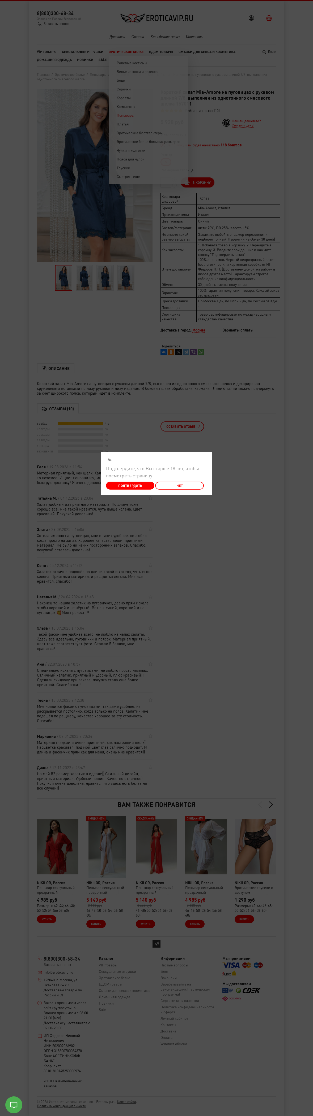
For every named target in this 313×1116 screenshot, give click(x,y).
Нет (179, 485)
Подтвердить (130, 485)
